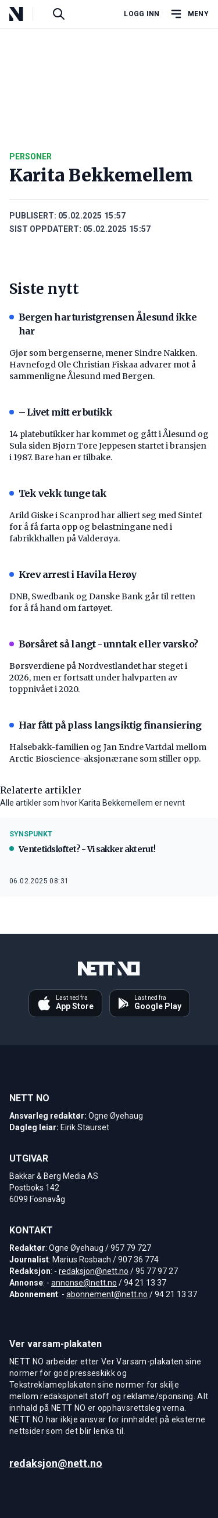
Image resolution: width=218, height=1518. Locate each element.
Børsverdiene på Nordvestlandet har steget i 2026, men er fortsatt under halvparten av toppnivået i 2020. (98, 677)
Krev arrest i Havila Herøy (72, 574)
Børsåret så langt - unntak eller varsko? (103, 644)
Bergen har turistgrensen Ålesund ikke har (102, 324)
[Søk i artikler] (59, 14)
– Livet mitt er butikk (60, 412)
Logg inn (141, 14)
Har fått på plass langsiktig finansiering (105, 725)
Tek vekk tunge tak (58, 493)
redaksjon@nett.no (93, 1271)
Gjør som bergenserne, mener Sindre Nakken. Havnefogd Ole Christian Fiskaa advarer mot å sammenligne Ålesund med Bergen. (103, 364)
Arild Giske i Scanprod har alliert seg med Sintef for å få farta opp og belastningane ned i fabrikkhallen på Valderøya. (105, 527)
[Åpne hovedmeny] (189, 14)
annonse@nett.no (84, 1282)
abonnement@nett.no (107, 1294)
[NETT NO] (25, 14)
